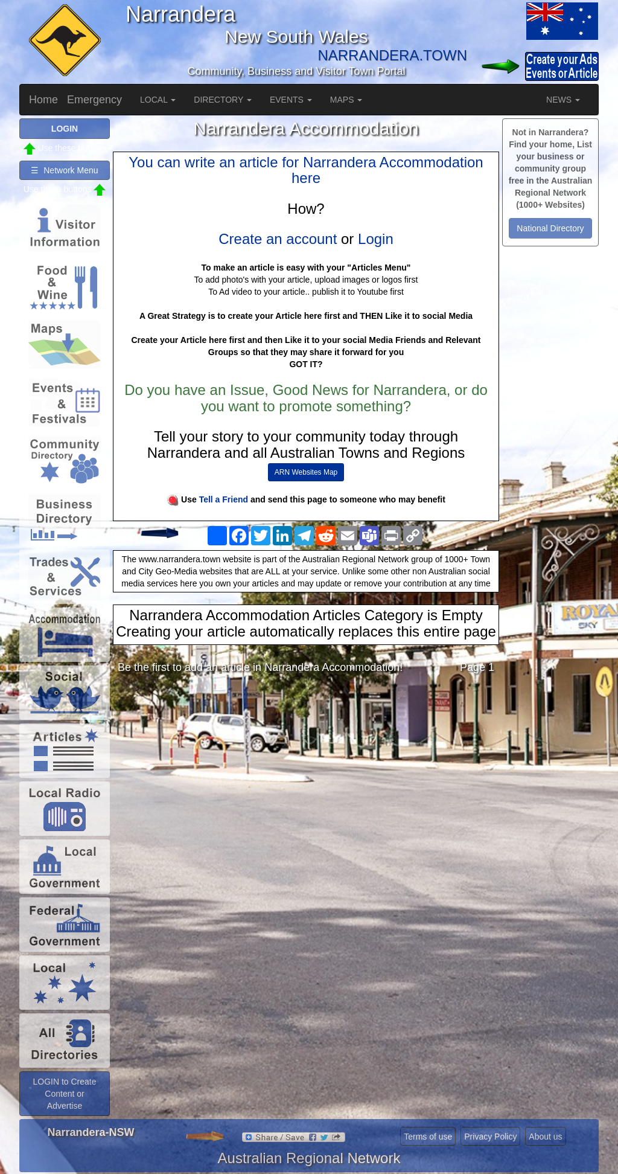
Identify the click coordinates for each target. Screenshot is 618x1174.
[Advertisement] (306, 779)
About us (545, 1136)
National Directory (550, 228)
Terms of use (428, 1136)
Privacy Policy (490, 1136)
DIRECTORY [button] (223, 99)
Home (43, 100)
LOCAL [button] (158, 99)
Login (375, 239)
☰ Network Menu (64, 170)
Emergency (94, 100)
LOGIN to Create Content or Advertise (64, 1094)
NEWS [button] (563, 99)
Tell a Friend (223, 499)
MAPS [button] (346, 99)
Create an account (277, 239)
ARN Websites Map (306, 472)
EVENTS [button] (291, 99)
